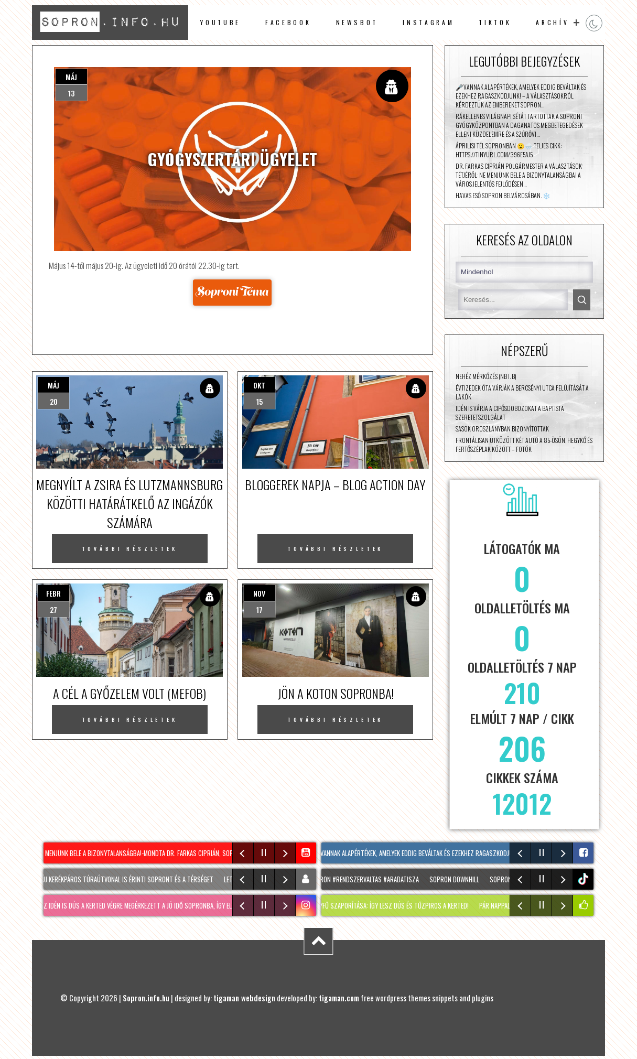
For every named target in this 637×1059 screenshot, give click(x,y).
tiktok (584, 879)
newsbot (357, 22)
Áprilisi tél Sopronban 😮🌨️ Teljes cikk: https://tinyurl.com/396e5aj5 (509, 150)
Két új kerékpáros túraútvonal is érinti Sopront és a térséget (125, 879)
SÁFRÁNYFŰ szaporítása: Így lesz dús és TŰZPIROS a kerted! (388, 906)
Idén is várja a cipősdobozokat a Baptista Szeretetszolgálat (510, 413)
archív (552, 22)
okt (259, 385)
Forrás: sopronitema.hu (232, 292)
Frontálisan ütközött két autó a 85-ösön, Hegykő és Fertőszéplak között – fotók (524, 444)
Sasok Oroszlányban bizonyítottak (502, 428)
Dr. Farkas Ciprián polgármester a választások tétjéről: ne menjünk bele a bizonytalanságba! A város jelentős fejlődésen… (519, 174)
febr (53, 593)
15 (259, 401)
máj (71, 76)
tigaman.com (339, 997)
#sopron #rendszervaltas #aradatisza (365, 879)
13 (71, 93)
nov (259, 593)
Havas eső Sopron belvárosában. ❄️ (503, 195)
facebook (288, 22)
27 (53, 609)
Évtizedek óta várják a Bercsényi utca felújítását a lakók (522, 392)
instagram (428, 22)
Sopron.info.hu (146, 997)
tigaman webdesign (244, 997)
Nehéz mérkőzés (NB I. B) (486, 376)
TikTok (495, 22)
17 (259, 609)
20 (54, 401)
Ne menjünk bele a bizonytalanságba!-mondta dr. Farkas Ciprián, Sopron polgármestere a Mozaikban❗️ (187, 853)
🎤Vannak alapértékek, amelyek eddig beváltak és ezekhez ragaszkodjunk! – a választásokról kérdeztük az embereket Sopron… (521, 95)
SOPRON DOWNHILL (457, 879)
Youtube (220, 22)
